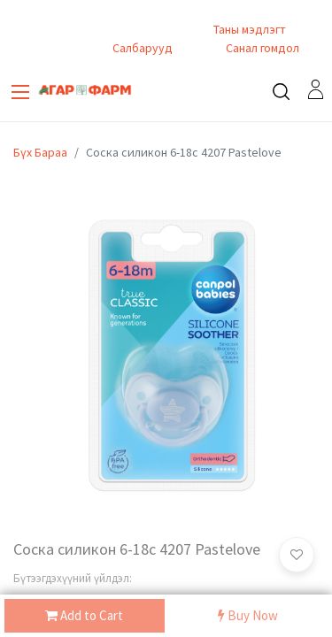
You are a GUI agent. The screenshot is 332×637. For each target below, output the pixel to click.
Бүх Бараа (40, 152)
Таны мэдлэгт (249, 29)
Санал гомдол (261, 48)
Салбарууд (142, 48)
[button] (296, 554)
